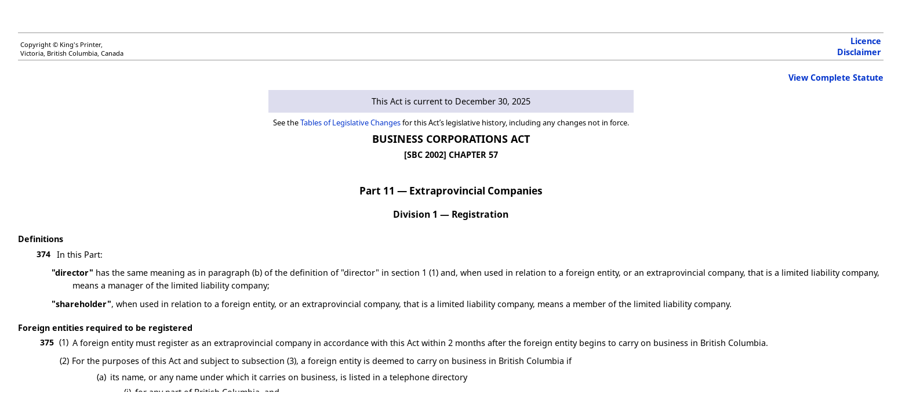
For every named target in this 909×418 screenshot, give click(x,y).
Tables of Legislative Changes (350, 122)
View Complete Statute (835, 77)
